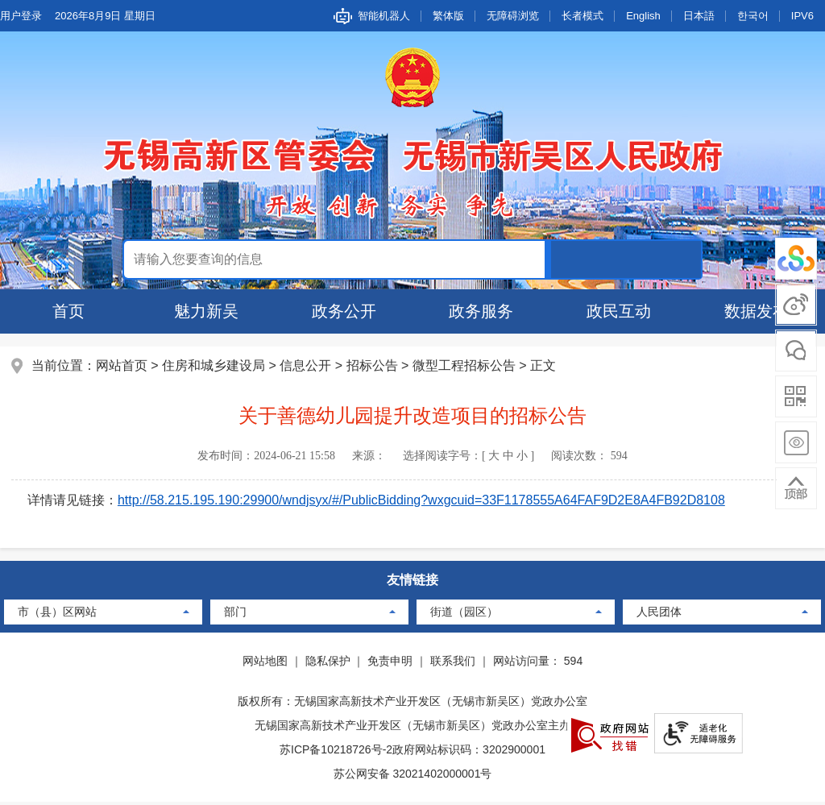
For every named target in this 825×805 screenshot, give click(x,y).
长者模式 (582, 16)
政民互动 (619, 311)
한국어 (753, 16)
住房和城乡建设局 (215, 367)
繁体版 (448, 16)
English (643, 16)
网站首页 (123, 367)
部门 (235, 614)
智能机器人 (384, 16)
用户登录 (21, 16)
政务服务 (481, 311)
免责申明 (389, 664)
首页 (68, 311)
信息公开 (307, 367)
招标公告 (374, 367)
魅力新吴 (206, 311)
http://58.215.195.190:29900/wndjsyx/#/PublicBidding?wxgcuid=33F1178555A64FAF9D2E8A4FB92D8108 (423, 501)
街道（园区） (464, 614)
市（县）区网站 (57, 614)
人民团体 (659, 614)
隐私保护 (327, 664)
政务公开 (344, 311)
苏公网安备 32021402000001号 (413, 776)
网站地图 (265, 664)
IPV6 (802, 16)
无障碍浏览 (513, 16)
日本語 (699, 16)
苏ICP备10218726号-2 (336, 752)
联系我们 (452, 664)
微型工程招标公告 (465, 367)
